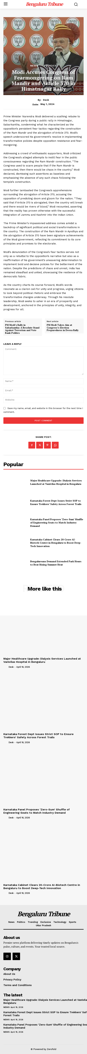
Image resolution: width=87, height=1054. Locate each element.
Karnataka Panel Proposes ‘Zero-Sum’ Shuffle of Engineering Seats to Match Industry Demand (56, 523)
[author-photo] (5, 667)
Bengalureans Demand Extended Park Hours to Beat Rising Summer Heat (55, 563)
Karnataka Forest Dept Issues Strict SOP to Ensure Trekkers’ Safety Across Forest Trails (55, 502)
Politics (50, 65)
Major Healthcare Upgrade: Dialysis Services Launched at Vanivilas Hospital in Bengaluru (56, 482)
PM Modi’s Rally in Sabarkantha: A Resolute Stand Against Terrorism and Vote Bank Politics (22, 329)
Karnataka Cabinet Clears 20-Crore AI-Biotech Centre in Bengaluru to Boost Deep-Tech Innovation (55, 543)
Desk (46, 99)
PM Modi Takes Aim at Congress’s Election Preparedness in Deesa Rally (63, 328)
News (34, 65)
